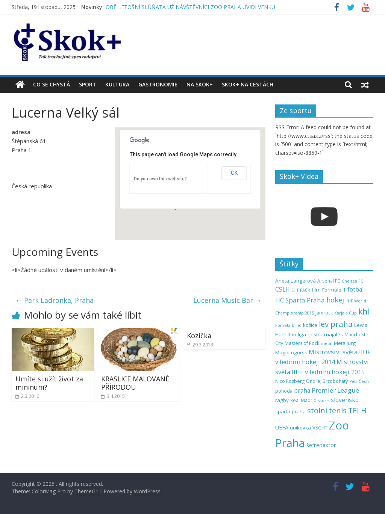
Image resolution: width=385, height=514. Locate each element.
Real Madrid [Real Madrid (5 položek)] (303, 400)
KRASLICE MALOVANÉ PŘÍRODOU (135, 383)
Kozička (199, 335)
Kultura (117, 84)
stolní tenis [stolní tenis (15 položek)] (327, 410)
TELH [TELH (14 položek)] (357, 410)
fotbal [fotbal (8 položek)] (355, 289)
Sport (87, 84)
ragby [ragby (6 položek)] (282, 400)
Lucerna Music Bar (227, 300)
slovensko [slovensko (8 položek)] (345, 400)
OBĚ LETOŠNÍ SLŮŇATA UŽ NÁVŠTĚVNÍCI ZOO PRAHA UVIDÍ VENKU (190, 7)
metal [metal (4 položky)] (326, 343)
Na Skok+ (199, 84)
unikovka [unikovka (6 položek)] (300, 427)
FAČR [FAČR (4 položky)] (305, 290)
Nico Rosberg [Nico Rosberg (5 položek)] (290, 381)
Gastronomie (157, 84)
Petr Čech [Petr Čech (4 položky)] (359, 381)
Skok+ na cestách (247, 84)
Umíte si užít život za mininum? (49, 383)
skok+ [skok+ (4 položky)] (323, 400)
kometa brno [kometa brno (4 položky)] (288, 325)
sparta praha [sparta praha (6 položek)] (290, 411)
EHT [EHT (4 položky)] (295, 290)
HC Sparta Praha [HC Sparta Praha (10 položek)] (300, 300)
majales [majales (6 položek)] (333, 334)
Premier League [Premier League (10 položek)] (335, 390)
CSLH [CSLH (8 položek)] (282, 289)
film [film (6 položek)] (316, 289)
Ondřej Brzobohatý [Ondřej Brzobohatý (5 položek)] (327, 381)
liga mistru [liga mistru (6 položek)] (310, 334)
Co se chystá (51, 84)
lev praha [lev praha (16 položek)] (336, 324)
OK (234, 173)
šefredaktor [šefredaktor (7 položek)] (321, 445)
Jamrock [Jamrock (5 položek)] (324, 313)
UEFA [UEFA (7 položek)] (281, 427)
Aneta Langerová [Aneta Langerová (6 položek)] (295, 280)
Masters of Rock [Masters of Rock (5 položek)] (302, 343)
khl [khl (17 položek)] (364, 311)
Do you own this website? (160, 178)
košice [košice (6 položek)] (310, 325)
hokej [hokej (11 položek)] (335, 299)
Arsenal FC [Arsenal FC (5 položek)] (328, 281)
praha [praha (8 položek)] (302, 391)
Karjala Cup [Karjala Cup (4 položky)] (345, 313)
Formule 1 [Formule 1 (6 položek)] (334, 289)
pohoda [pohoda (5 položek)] (284, 391)
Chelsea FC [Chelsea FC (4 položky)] (352, 281)
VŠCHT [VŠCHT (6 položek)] (319, 427)
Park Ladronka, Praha (54, 300)
